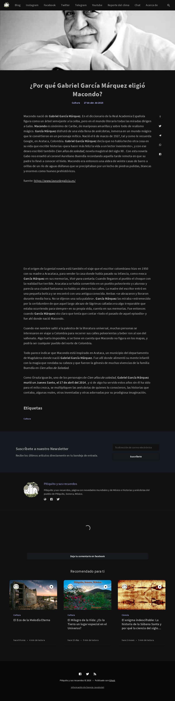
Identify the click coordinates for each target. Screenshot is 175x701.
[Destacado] (51, 587)
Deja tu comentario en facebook (87, 556)
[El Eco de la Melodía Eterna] (33, 631)
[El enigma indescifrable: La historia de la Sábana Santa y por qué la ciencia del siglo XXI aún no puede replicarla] (141, 631)
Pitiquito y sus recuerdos (60, 484)
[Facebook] (160, 154)
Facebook (50, 5)
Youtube (97, 5)
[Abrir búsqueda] (168, 5)
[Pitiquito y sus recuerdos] (31, 489)
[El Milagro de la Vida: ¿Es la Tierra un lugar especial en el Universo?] (87, 631)
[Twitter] (160, 126)
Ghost (112, 680)
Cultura (76, 102)
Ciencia (125, 615)
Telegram (80, 5)
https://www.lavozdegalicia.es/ (55, 181)
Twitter (65, 5)
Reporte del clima (118, 5)
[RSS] (95, 674)
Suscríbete (136, 456)
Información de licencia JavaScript (87, 687)
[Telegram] (160, 135)
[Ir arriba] (160, 117)
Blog (17, 5)
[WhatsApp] (160, 145)
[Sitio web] (45, 499)
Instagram (32, 5)
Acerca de (152, 5)
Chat (137, 5)
